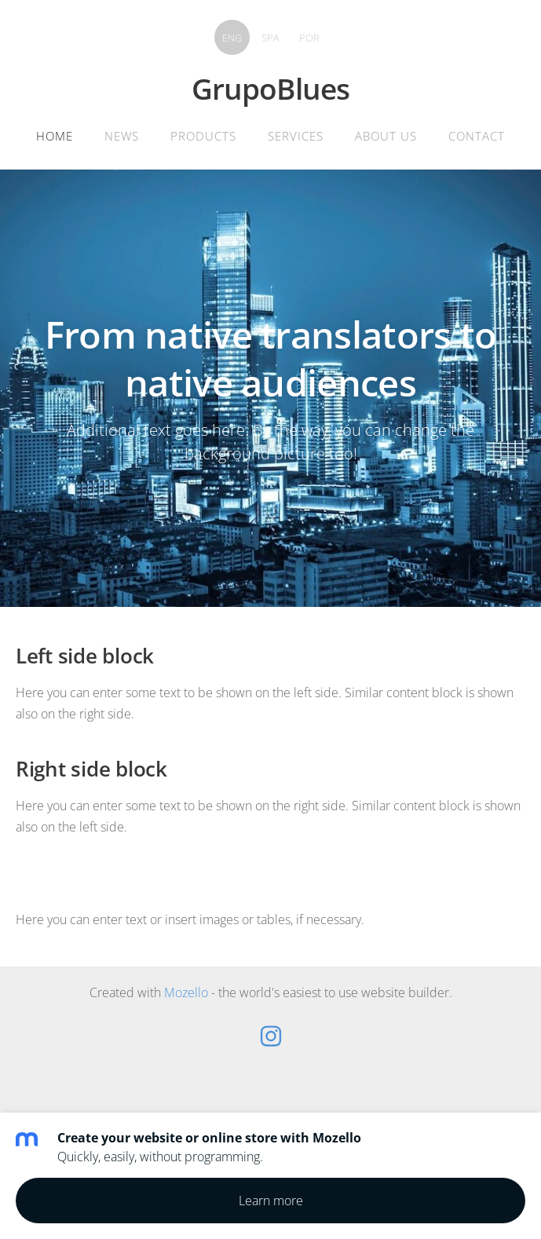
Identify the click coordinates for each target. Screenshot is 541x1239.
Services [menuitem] (296, 136)
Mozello (186, 992)
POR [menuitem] (309, 38)
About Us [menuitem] (386, 136)
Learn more (271, 1200)
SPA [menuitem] (270, 38)
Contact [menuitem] (476, 136)
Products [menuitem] (203, 136)
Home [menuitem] (54, 136)
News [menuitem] (121, 136)
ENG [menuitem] (232, 38)
